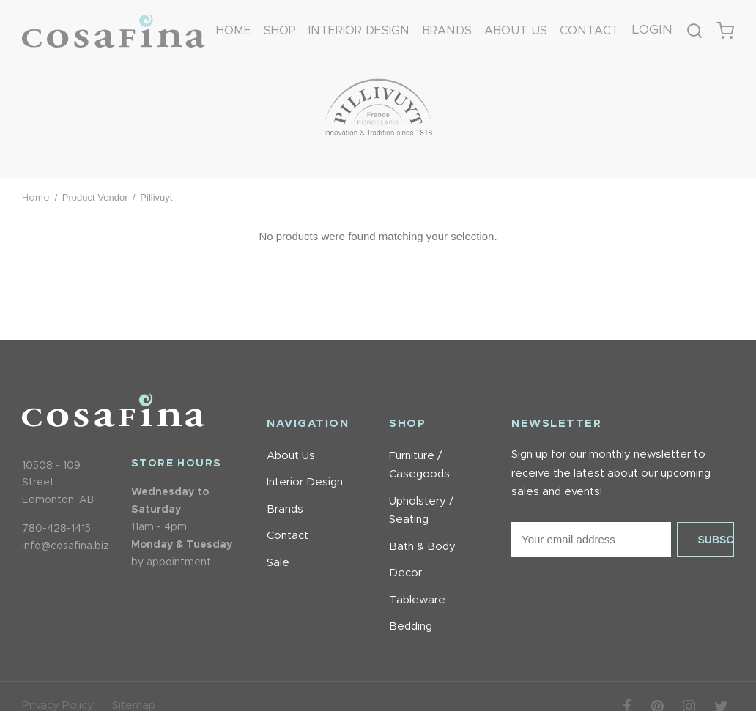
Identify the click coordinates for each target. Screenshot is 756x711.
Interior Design (359, 32)
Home (233, 32)
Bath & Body (422, 546)
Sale (278, 562)
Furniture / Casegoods (419, 465)
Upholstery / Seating (421, 511)
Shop (280, 32)
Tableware (417, 600)
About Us (515, 32)
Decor (405, 572)
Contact (589, 32)
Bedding (410, 626)
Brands (447, 32)
